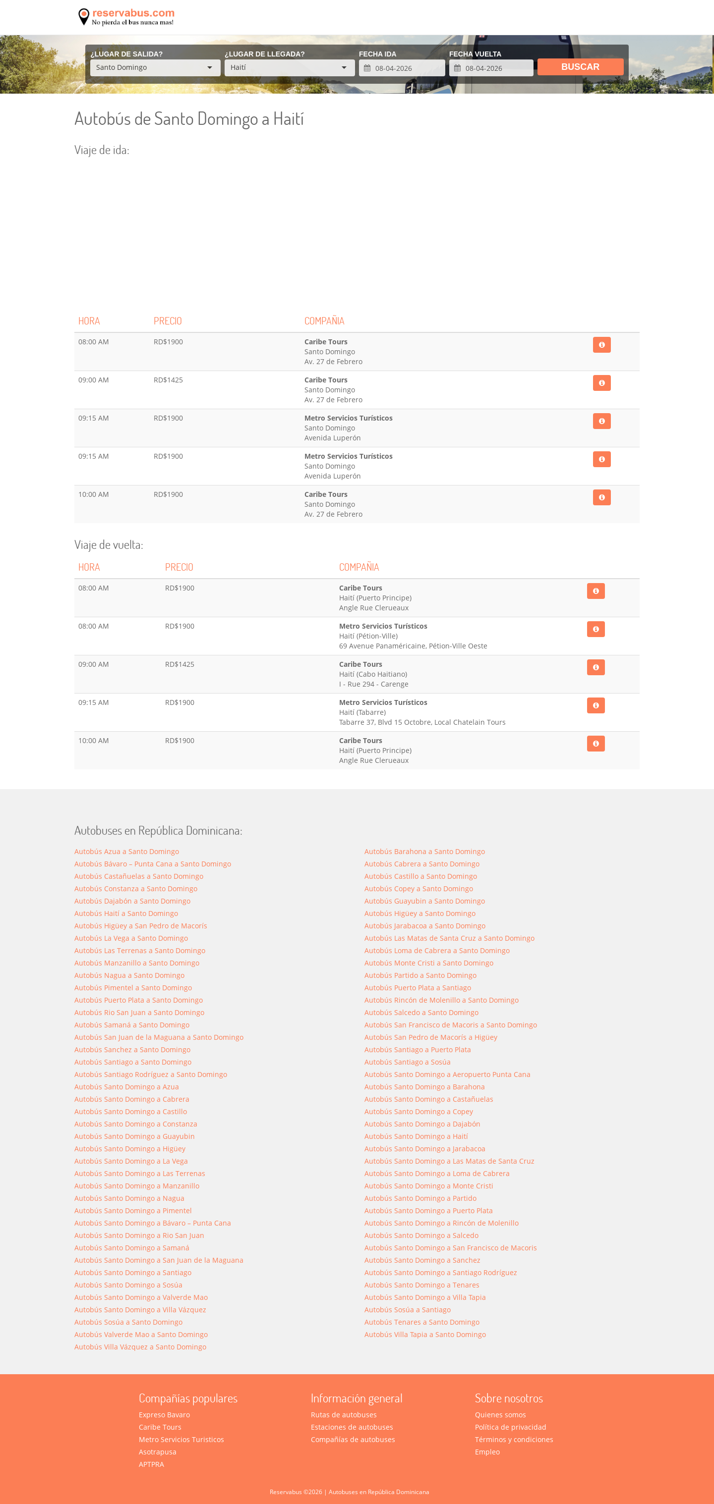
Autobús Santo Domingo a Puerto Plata (428, 1210)
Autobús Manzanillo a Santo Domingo (136, 962)
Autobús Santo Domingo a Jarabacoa (424, 1148)
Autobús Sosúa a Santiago (407, 1309)
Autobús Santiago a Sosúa (407, 1062)
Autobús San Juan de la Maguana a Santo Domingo (158, 1037)
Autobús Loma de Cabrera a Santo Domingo (437, 950)
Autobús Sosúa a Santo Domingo (128, 1322)
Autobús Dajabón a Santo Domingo (132, 901)
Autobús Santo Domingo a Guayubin (134, 1136)
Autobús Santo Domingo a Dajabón (422, 1123)
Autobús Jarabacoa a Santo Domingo (424, 925)
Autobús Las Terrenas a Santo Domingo (139, 950)
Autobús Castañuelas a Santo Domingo (138, 876)
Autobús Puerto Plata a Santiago (417, 987)
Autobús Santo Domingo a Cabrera (131, 1099)
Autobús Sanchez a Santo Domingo (132, 1049)
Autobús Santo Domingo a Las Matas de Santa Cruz (449, 1161)
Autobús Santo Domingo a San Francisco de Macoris (450, 1247)
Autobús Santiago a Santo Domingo (132, 1062)
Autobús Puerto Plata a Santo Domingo (138, 1000)
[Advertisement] (357, 235)
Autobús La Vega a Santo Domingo (131, 938)
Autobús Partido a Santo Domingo (420, 975)
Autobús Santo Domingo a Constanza (135, 1123)
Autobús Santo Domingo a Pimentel (133, 1210)
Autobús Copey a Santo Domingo (418, 888)
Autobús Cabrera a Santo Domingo (421, 863)
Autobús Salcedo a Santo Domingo (421, 1012)
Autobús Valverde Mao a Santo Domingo (141, 1334)
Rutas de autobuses (344, 1414)
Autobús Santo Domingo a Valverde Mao (141, 1297)
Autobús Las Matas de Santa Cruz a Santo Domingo (449, 938)
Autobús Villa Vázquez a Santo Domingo (140, 1346)
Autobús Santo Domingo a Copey (418, 1111)
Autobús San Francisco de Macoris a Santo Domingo (450, 1024)
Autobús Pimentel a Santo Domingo (133, 987)
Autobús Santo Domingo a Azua (126, 1086)
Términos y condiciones (514, 1439)
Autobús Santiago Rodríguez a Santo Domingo (150, 1074)
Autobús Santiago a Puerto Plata (417, 1049)
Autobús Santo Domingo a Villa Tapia (425, 1297)
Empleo (487, 1451)
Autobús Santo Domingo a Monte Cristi (428, 1185)
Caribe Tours (160, 1427)
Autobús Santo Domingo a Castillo (130, 1111)
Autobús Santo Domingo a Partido (420, 1198)
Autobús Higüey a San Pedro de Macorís (140, 925)
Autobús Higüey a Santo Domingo (420, 913)
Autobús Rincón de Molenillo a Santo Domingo (441, 1000)
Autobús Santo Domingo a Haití (416, 1136)
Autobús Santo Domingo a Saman (131, 1247)
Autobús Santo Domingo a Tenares (421, 1284)
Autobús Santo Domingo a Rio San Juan (139, 1235)
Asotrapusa (158, 1451)
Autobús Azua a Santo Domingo (126, 851)
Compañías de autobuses (353, 1439)
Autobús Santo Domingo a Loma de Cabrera (437, 1173)
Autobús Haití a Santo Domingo (126, 913)
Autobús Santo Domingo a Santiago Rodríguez (440, 1272)
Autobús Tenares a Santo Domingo (421, 1322)
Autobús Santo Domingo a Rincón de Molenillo (441, 1223)
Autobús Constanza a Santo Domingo (135, 888)
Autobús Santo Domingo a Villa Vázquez (140, 1309)
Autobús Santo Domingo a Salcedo (421, 1235)
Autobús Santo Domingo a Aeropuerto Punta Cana (447, 1074)
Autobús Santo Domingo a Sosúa (128, 1284)
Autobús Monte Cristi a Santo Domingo (428, 962)
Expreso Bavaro (164, 1414)
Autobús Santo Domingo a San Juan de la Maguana (158, 1260)
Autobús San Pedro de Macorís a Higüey (430, 1037)
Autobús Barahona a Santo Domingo (424, 851)
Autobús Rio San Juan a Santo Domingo (139, 1012)
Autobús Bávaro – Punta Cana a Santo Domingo (152, 863)
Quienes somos (500, 1414)
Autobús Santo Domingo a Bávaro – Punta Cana (152, 1223)
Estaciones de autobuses (352, 1427)
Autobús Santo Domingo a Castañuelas (428, 1099)
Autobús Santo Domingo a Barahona (424, 1086)
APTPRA (151, 1464)
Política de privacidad (510, 1427)
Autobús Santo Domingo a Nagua (129, 1198)
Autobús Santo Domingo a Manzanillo (136, 1185)
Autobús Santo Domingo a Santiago (132, 1272)
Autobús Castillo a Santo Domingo (420, 876)
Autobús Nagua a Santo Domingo (129, 975)
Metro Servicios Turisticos (181, 1439)
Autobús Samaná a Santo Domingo (131, 1024)
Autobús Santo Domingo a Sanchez (422, 1260)
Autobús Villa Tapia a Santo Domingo (425, 1334)
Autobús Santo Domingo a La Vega (131, 1161)
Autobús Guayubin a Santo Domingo (424, 901)
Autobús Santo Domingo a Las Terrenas (139, 1173)
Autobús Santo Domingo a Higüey (129, 1148)
